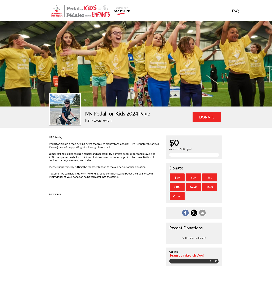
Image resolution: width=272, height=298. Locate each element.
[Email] (202, 212)
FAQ (235, 10)
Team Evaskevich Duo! (186, 255)
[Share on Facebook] (185, 212)
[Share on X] (194, 212)
